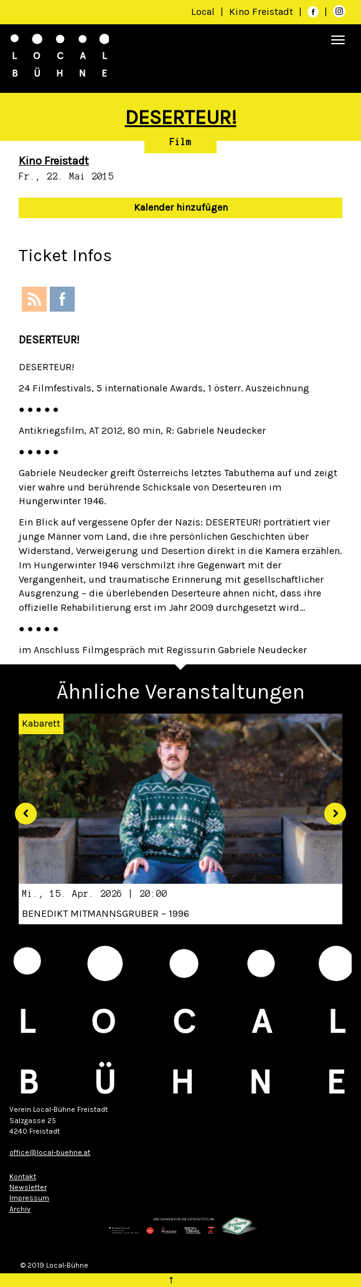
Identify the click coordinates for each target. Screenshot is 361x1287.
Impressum (29, 1198)
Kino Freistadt (262, 11)
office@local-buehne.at (49, 1152)
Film (180, 142)
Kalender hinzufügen (181, 207)
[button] (21, 809)
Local (203, 11)
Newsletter (28, 1187)
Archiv (19, 1209)
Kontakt (22, 1176)
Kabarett (41, 723)
